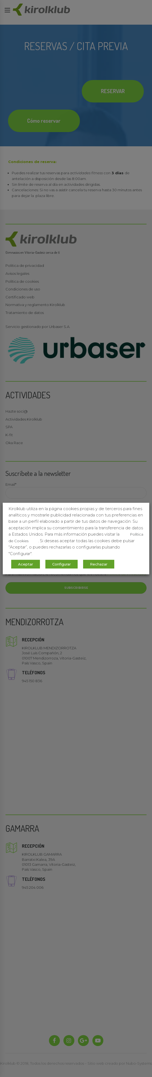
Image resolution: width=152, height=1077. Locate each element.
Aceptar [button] (25, 564)
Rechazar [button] (98, 564)
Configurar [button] (61, 564)
